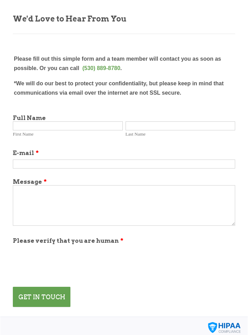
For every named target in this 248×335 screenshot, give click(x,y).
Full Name (29, 117)
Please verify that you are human (68, 240)
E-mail (26, 152)
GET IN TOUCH (41, 296)
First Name (23, 134)
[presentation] (65, 257)
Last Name (136, 134)
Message (30, 181)
